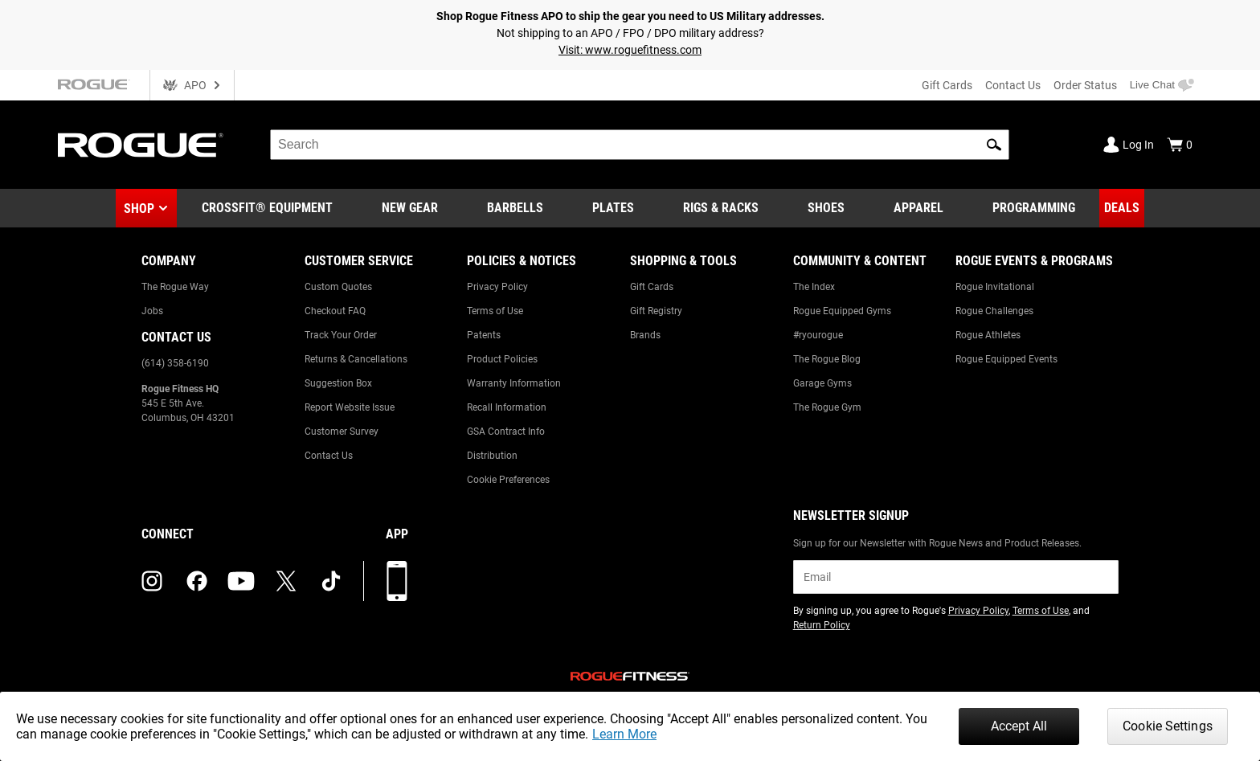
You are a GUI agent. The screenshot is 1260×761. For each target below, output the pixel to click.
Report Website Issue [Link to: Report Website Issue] (350, 407)
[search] (639, 144)
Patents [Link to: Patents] (484, 335)
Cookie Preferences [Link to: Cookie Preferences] (508, 479)
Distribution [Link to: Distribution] (492, 455)
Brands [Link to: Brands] (645, 335)
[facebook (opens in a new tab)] (197, 581)
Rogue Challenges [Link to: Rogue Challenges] (994, 311)
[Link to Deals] (1121, 208)
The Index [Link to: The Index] (814, 287)
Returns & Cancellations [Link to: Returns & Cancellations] (356, 359)
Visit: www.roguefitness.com (630, 49)
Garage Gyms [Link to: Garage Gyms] (822, 383)
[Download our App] (397, 581)
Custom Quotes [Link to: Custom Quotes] (338, 287)
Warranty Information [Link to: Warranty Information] (514, 383)
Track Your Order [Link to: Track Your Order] (341, 335)
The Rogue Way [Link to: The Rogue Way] (175, 287)
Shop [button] (139, 208)
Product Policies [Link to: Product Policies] (502, 359)
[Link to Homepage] (140, 145)
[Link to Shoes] (826, 208)
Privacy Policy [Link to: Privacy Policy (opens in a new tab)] (978, 610)
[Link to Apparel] (918, 208)
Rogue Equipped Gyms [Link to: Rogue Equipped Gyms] (842, 311)
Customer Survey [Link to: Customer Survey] (341, 431)
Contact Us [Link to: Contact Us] (329, 455)
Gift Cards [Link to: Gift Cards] (651, 287)
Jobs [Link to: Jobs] (152, 311)
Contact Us (1013, 85)
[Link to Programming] (1034, 208)
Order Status (1085, 85)
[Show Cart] (1179, 144)
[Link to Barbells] (515, 208)
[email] (956, 577)
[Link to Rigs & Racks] (720, 208)
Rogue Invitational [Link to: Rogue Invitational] (994, 287)
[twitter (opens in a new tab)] (286, 581)
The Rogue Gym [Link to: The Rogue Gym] (827, 407)
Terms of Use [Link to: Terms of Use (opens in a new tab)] (1040, 610)
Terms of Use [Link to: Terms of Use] (495, 311)
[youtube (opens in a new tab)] (241, 581)
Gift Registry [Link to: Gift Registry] (656, 311)
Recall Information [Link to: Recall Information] (506, 407)
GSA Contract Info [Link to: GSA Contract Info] (506, 431)
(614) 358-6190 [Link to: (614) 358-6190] (175, 363)
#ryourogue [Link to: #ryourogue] (818, 335)
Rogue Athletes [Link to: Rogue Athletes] (988, 335)
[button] (994, 144)
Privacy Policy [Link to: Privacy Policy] (497, 287)
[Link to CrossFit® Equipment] (267, 208)
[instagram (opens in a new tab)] (152, 581)
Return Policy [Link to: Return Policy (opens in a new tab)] (821, 625)
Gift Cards (947, 85)
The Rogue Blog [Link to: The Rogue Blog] (827, 359)
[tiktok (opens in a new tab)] (331, 581)
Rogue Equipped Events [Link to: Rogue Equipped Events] (1006, 359)
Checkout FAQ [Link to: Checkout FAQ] (335, 311)
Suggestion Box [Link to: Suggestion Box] (338, 383)
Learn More (624, 734)
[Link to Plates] (613, 208)
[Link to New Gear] (410, 208)
